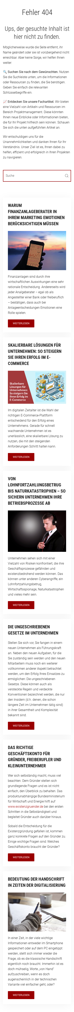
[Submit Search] (67, 175)
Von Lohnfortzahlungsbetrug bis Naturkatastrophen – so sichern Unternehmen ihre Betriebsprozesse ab (37, 491)
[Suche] (37, 175)
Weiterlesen (21, 323)
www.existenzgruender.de (25, 806)
